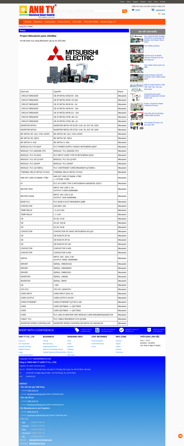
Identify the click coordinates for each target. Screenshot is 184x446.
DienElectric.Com (37, 443)
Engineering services (50, 346)
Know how (119, 352)
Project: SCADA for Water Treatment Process (153, 104)
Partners (119, 341)
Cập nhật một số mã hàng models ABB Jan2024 (153, 114)
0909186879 (160, 10)
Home (122, 2)
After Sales (71, 355)
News (150, 2)
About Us (22, 341)
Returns (70, 352)
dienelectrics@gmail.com (36, 394)
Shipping (70, 349)
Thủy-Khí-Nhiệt (91, 22)
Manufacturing (48, 344)
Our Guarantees (24, 344)
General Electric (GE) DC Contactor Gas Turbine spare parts (154, 77)
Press (156, 2)
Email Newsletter (97, 341)
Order (69, 344)
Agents (118, 344)
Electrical (38, 22)
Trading (45, 341)
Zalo (23, 422)
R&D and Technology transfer (53, 349)
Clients (118, 346)
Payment (70, 346)
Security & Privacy (25, 346)
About (128, 2)
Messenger (26, 433)
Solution (143, 2)
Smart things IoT (108, 22)
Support (135, 2)
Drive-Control (64, 22)
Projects (118, 349)
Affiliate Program (24, 349)
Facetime (25, 426)
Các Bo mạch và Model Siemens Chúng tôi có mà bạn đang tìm (153, 58)
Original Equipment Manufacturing (54, 352)
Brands (28, 22)
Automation (50, 22)
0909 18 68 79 (32, 391)
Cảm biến (76, 22)
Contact (162, 2)
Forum (94, 346)
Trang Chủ (23, 26)
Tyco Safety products (152, 46)
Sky (23, 436)
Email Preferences (98, 344)
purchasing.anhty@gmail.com (38, 415)
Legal (20, 352)
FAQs (69, 341)
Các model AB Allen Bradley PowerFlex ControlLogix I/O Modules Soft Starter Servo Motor (154, 39)
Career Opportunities (26, 355)
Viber (24, 429)
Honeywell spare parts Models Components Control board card (154, 96)
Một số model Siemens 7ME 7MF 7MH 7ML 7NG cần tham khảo (154, 87)
